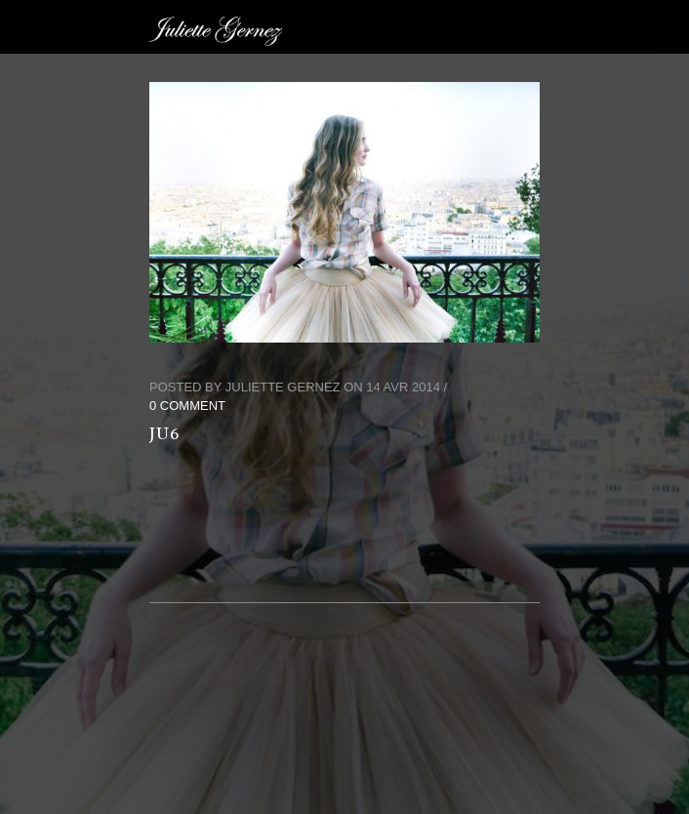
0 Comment (187, 405)
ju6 (165, 433)
